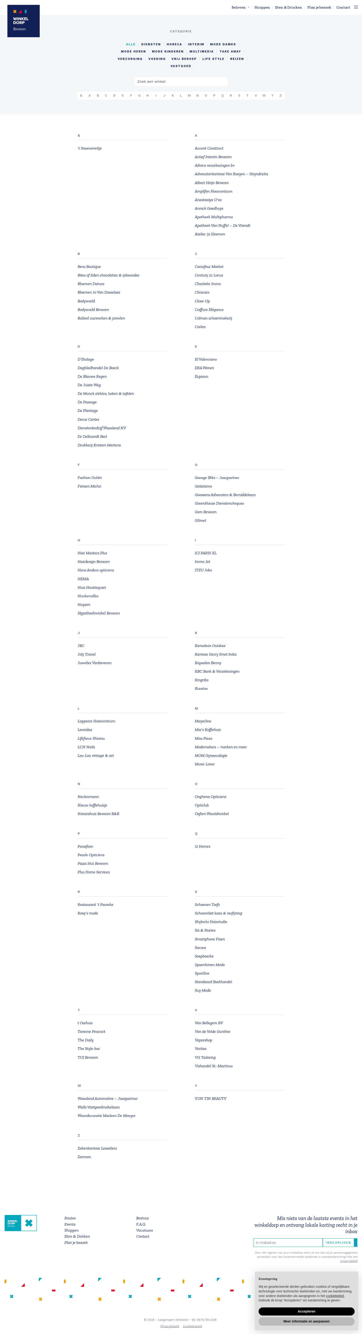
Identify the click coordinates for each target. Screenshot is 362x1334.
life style (213, 59)
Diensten (151, 44)
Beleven (239, 7)
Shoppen (262, 7)
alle (131, 44)
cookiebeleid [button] (335, 1296)
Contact (343, 7)
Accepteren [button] (306, 1311)
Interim (196, 44)
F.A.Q (140, 1224)
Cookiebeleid (192, 1326)
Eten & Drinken (288, 7)
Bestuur (142, 1218)
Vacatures (144, 1230)
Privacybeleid (169, 1326)
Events (69, 1224)
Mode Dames (223, 44)
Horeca (174, 44)
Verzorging (130, 59)
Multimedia (202, 51)
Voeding (157, 59)
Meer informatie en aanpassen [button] (307, 1321)
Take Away (230, 51)
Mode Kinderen (168, 51)
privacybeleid (348, 1261)
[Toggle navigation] (356, 7)
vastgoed (181, 66)
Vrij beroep (184, 59)
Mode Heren (133, 51)
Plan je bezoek (319, 7)
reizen (237, 59)
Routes (70, 1218)
